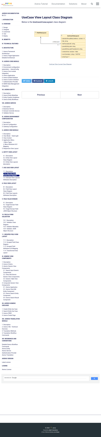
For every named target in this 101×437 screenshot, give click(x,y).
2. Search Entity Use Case (10, 311)
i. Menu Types (7, 142)
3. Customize (6, 32)
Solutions (73, 4)
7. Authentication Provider (10, 82)
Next (80, 94)
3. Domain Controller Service (10, 111)
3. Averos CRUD (7, 313)
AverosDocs (55, 430)
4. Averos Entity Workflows (10, 99)
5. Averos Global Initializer (10, 77)
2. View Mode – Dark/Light (10, 136)
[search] (45, 378)
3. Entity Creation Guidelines (10, 97)
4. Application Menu (8, 140)
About (83, 4)
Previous (41, 94)
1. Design (5, 27)
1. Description (6, 65)
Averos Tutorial (41, 4)
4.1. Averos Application (10, 287)
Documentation (58, 4)
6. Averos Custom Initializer (10, 79)
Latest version (6, 362)
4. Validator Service (8, 113)
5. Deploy (5, 36)
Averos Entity (6, 348)
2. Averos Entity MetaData (10, 95)
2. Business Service (8, 109)
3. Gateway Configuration (9, 126)
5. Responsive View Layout (10, 148)
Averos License (6, 369)
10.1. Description (8, 220)
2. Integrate (5, 29)
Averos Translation (7, 355)
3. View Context (7, 138)
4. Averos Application (8, 75)
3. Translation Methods (9, 331)
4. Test (4, 34)
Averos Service (6, 351)
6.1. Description (8, 156)
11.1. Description (8, 240)
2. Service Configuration (9, 124)
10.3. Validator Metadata (10, 226)
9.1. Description (8, 202)
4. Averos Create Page (9, 315)
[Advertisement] (50, 401)
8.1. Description (8, 187)
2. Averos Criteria (7, 264)
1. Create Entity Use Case (9, 309)
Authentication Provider (9, 353)
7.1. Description (8, 171)
